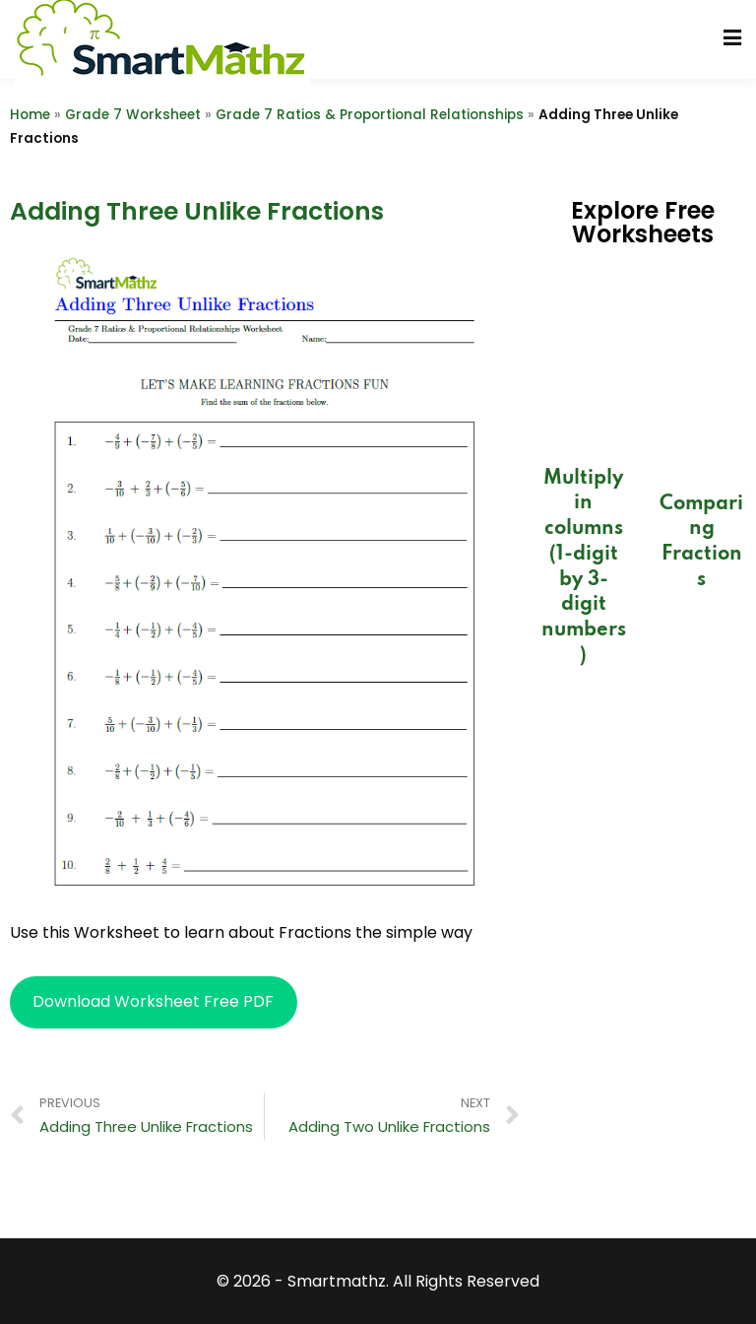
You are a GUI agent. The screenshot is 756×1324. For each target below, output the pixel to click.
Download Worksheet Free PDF (153, 1001)
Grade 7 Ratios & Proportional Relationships (370, 114)
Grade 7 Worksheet (133, 114)
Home (30, 114)
